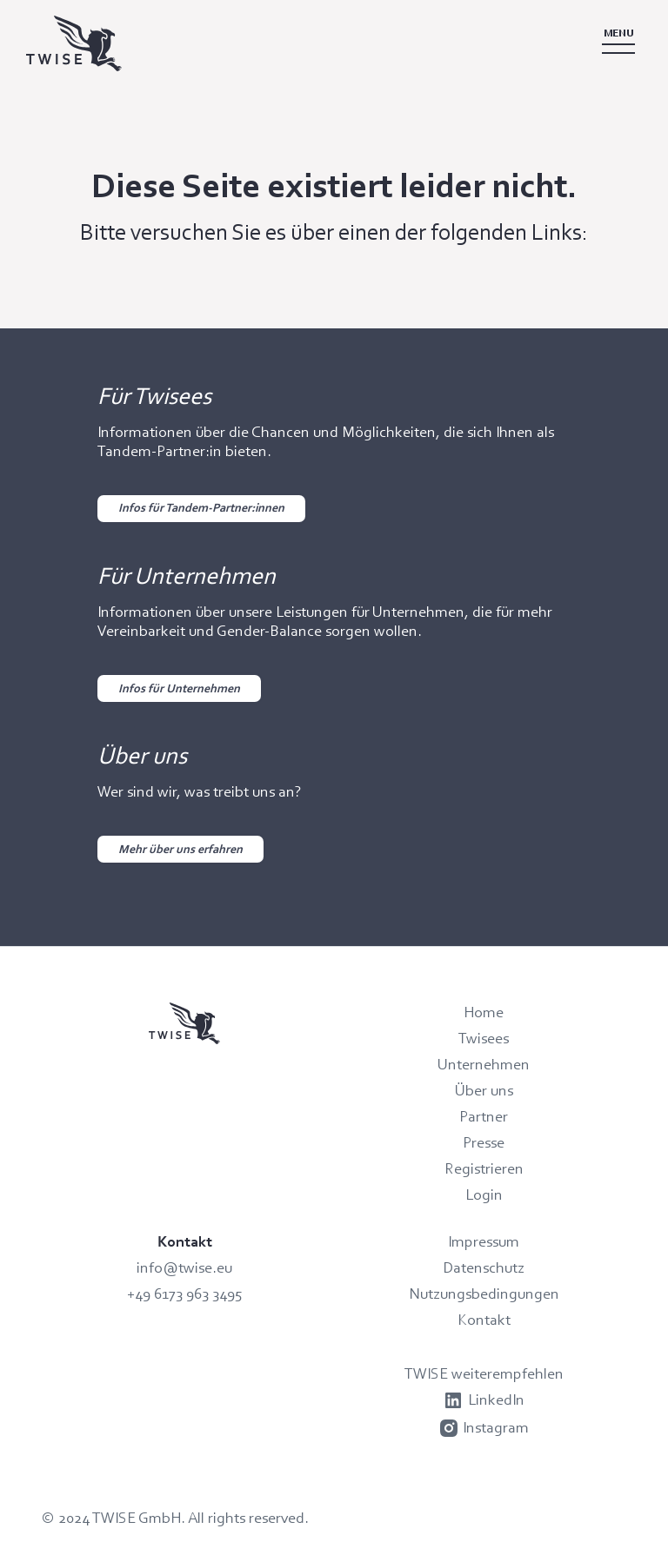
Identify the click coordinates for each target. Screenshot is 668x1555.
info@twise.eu (184, 1267)
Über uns (484, 1090)
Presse (483, 1142)
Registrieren (484, 1168)
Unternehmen (484, 1064)
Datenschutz (483, 1267)
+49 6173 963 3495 (185, 1293)
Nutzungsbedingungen (484, 1293)
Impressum (483, 1241)
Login (484, 1194)
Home (484, 1012)
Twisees (483, 1038)
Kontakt (484, 1319)
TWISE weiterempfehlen (484, 1373)
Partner (483, 1116)
